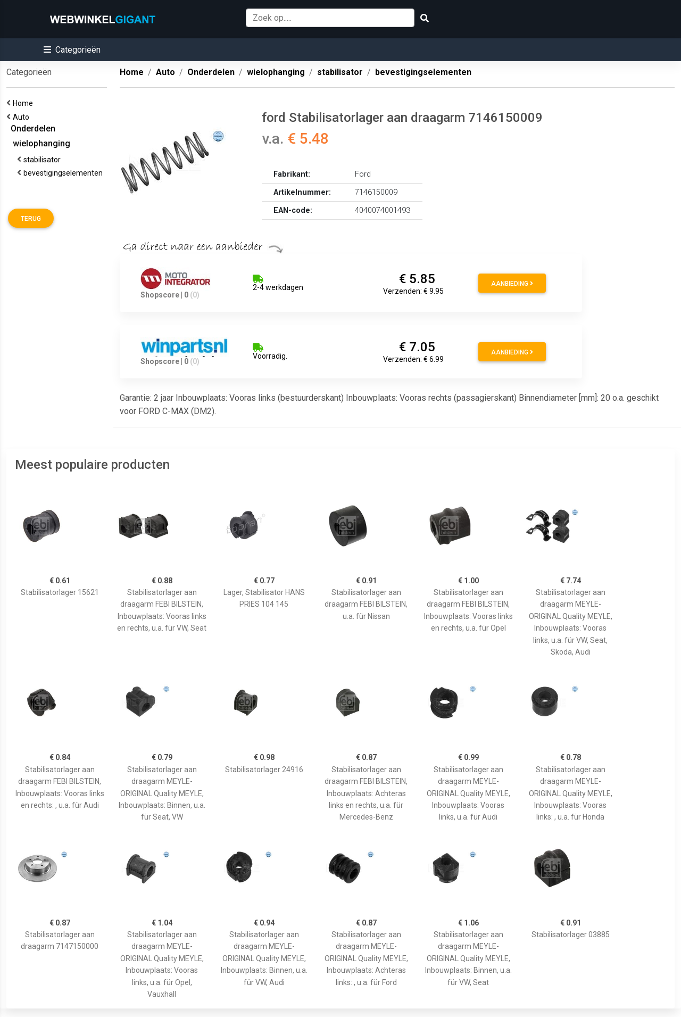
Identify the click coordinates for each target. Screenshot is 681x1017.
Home (24, 103)
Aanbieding (512, 283)
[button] (72, 50)
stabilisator (43, 159)
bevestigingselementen (64, 173)
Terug (31, 218)
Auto (22, 117)
